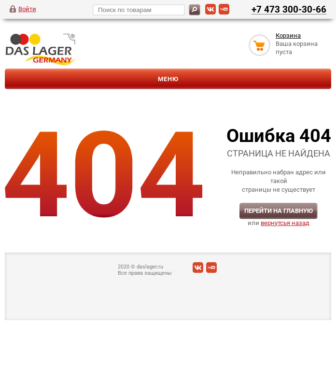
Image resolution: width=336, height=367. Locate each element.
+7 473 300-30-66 (289, 9)
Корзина (288, 35)
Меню (168, 79)
